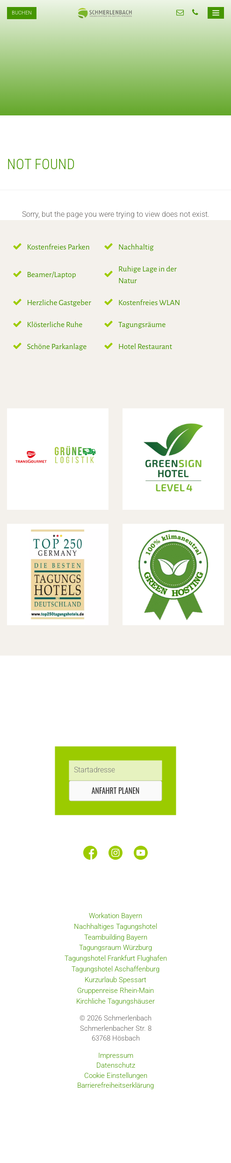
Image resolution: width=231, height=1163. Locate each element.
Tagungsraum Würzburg (115, 947)
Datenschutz (115, 1065)
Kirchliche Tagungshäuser (115, 1001)
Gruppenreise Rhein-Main (115, 990)
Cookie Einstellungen (115, 1075)
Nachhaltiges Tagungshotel (115, 926)
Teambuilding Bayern (115, 937)
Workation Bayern (115, 916)
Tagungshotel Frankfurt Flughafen (116, 958)
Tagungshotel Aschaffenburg (115, 969)
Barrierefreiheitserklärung (115, 1085)
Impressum (115, 1055)
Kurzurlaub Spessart (115, 980)
